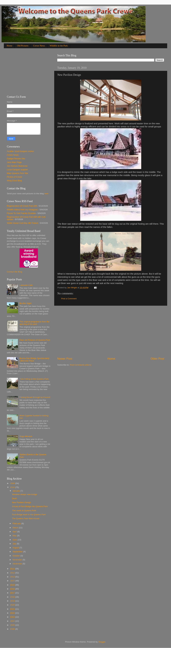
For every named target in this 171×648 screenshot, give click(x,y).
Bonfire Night (25, 303)
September (18, 551)
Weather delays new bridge (24, 494)
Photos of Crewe (14, 177)
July (15, 543)
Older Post (157, 358)
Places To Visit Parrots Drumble (21, 213)
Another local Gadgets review (20, 151)
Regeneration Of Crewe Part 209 (22, 206)
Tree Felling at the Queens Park (34, 379)
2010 (12, 487)
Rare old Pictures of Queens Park (34, 340)
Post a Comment (69, 298)
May (15, 535)
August (16, 547)
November (18, 560)
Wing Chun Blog (14, 180)
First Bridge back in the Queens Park (29, 514)
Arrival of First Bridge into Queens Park (30, 506)
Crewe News (39, 45)
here (46, 193)
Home (9, 45)
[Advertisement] (110, 331)
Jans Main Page (14, 162)
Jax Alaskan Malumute (17, 166)
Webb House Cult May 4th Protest (22, 223)
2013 (12, 577)
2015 (12, 585)
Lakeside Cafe (26, 285)
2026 (12, 629)
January (16, 491)
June (15, 540)
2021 (12, 609)
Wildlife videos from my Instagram (22, 209)
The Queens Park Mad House (25, 518)
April (15, 531)
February (17, 523)
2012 (12, 573)
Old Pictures (22, 45)
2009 (12, 483)
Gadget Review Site (16, 158)
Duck (14, 498)
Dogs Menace (25, 436)
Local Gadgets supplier (17, 169)
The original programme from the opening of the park (34, 322)
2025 (12, 625)
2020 (12, 605)
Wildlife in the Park (59, 45)
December (18, 563)
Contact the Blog (14, 272)
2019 (12, 601)
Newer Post (64, 358)
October (16, 556)
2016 (12, 589)
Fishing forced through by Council (34, 397)
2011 (12, 569)
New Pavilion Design (21, 502)
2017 (12, 593)
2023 (12, 617)
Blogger (101, 642)
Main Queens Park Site (17, 173)
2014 (12, 581)
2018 (12, 597)
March (16, 527)
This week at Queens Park (24, 510)
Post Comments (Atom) (80, 365)
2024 (12, 621)
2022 (12, 613)
